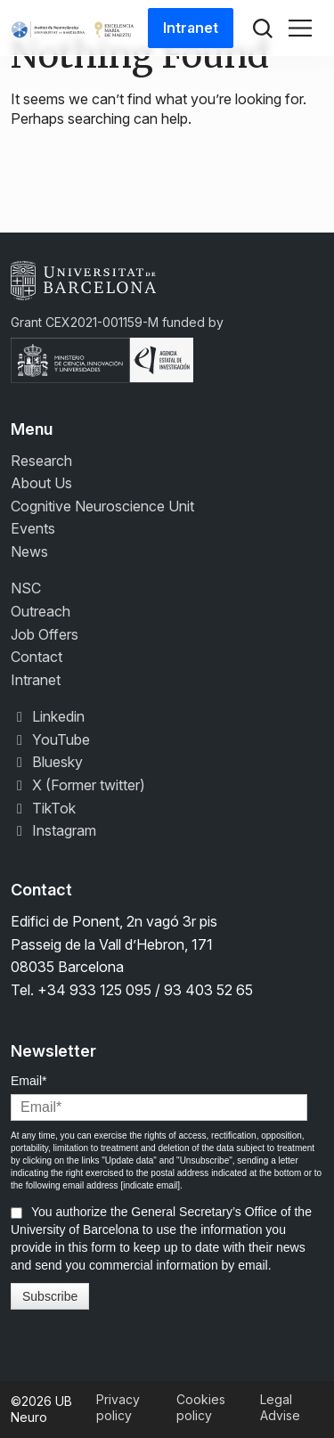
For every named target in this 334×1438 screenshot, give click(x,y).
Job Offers (44, 634)
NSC (26, 588)
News (29, 551)
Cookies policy (200, 1407)
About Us (41, 483)
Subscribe (49, 1296)
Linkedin (48, 716)
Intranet (190, 28)
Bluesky (47, 762)
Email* (28, 1081)
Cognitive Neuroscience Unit (102, 506)
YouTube (50, 739)
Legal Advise (280, 1407)
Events (33, 528)
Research (41, 461)
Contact (36, 657)
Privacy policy (118, 1407)
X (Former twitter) (78, 785)
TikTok (43, 808)
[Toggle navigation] (300, 28)
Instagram (53, 830)
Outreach (40, 611)
